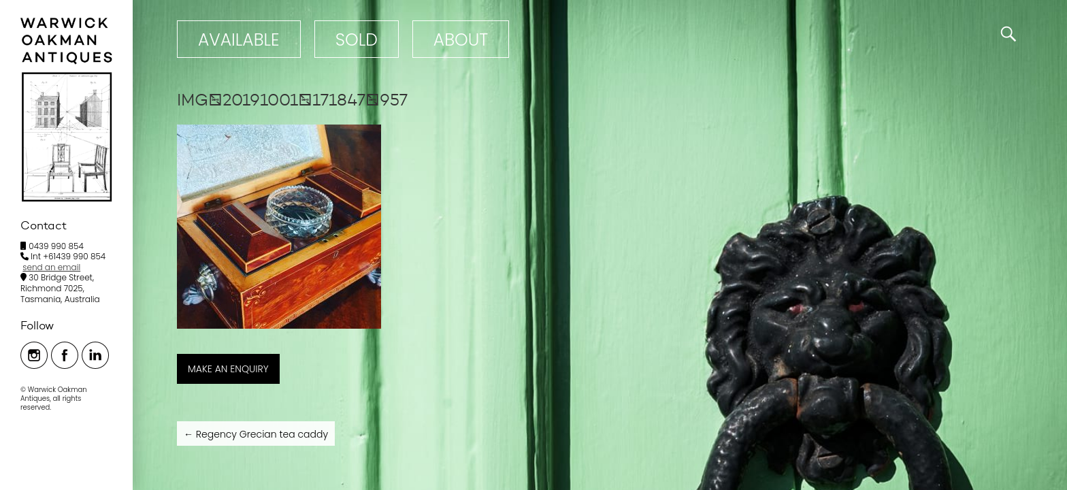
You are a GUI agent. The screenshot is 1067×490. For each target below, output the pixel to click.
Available (239, 40)
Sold (356, 40)
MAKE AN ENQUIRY (228, 369)
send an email (51, 267)
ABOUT (460, 40)
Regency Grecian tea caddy (256, 434)
